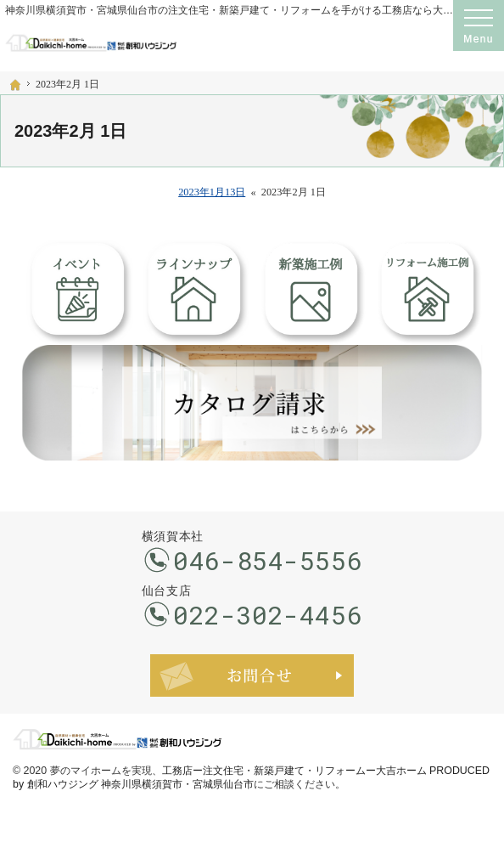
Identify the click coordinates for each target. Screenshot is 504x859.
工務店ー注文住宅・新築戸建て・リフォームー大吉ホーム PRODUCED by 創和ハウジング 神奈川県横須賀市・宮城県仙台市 (251, 777)
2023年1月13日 (211, 192)
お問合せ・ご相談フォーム (252, 675)
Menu (478, 25)
